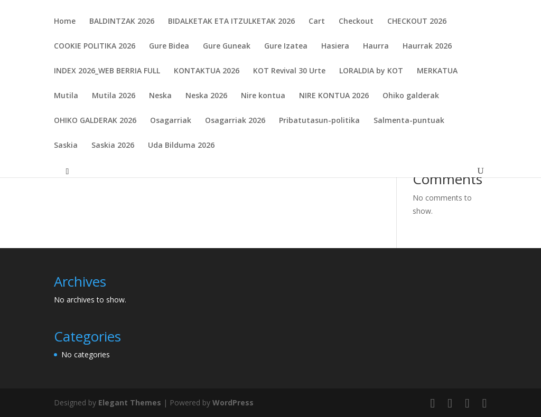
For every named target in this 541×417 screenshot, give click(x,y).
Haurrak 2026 (427, 46)
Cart (317, 21)
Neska (160, 96)
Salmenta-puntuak (409, 121)
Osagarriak (170, 121)
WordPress (233, 402)
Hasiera (335, 46)
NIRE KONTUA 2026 (334, 96)
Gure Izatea (285, 46)
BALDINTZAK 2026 (121, 21)
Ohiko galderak (411, 96)
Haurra (376, 46)
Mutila (66, 96)
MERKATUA (437, 71)
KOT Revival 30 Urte (289, 71)
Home (65, 21)
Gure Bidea (169, 46)
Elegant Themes (129, 402)
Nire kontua (263, 96)
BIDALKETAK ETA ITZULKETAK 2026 (231, 21)
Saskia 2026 (112, 145)
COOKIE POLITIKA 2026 (94, 46)
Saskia (66, 145)
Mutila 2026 (113, 96)
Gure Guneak (226, 46)
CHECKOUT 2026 (416, 21)
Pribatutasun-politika (319, 121)
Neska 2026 (206, 96)
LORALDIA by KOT (371, 71)
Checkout (356, 21)
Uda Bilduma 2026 (181, 145)
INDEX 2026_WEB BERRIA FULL (107, 71)
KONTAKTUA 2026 (206, 71)
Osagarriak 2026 (235, 121)
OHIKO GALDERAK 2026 (95, 121)
